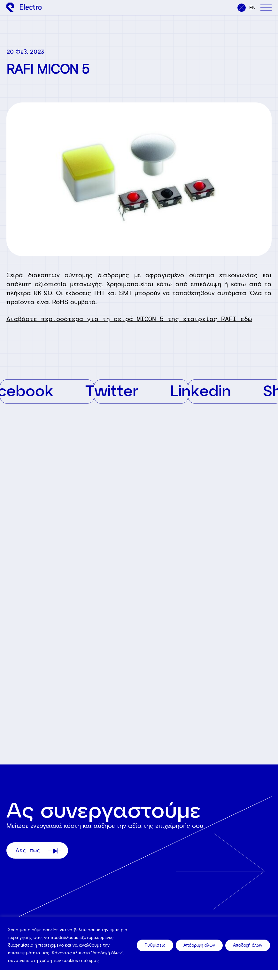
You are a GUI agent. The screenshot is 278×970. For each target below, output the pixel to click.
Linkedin (206, 390)
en (252, 8)
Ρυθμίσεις (155, 945)
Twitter (117, 390)
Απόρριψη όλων (199, 945)
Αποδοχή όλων (247, 945)
